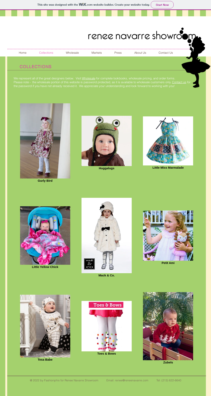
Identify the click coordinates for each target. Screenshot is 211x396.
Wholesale (88, 78)
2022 (36, 380)
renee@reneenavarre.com (131, 380)
